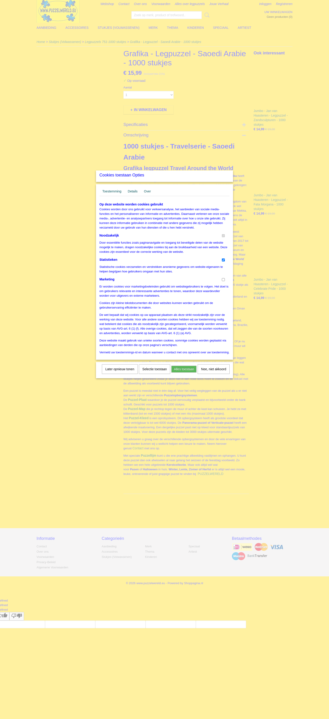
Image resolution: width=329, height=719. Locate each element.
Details (133, 197)
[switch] (223, 241)
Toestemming (111, 197)
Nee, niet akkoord (213, 375)
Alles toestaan (184, 375)
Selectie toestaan (154, 375)
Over (147, 197)
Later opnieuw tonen (119, 375)
